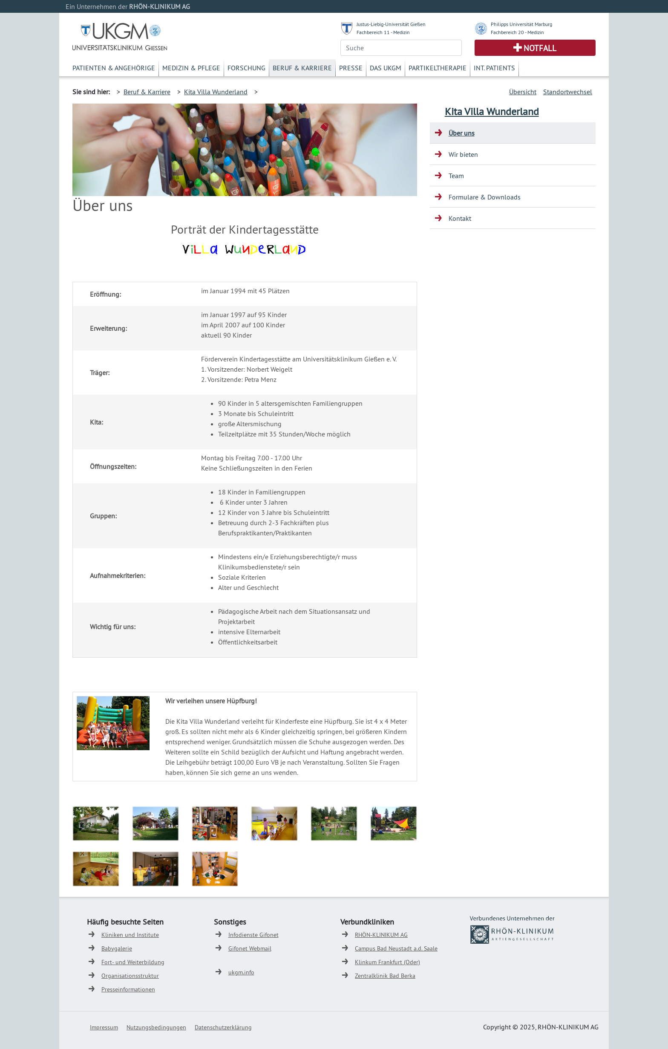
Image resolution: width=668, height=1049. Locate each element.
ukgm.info (241, 972)
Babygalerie (116, 948)
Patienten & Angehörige (113, 68)
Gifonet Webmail (249, 948)
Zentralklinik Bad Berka (385, 976)
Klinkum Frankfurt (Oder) (387, 962)
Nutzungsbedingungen (156, 1027)
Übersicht (522, 91)
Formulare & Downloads (485, 197)
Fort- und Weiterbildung (132, 962)
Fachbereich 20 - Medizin (517, 32)
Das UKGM (385, 68)
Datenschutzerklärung (223, 1027)
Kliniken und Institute (130, 935)
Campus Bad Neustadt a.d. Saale (396, 948)
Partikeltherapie (437, 68)
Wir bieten (463, 154)
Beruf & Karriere (302, 68)
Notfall (540, 48)
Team (456, 175)
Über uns (462, 133)
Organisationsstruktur (130, 976)
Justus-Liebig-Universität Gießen (391, 24)
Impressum (104, 1027)
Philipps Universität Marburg (521, 24)
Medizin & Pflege (191, 68)
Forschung (246, 68)
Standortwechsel (567, 91)
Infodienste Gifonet (253, 935)
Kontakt (460, 218)
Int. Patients (494, 68)
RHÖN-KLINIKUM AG (381, 935)
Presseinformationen (128, 989)
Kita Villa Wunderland (216, 91)
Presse (351, 68)
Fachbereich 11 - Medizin (383, 32)
